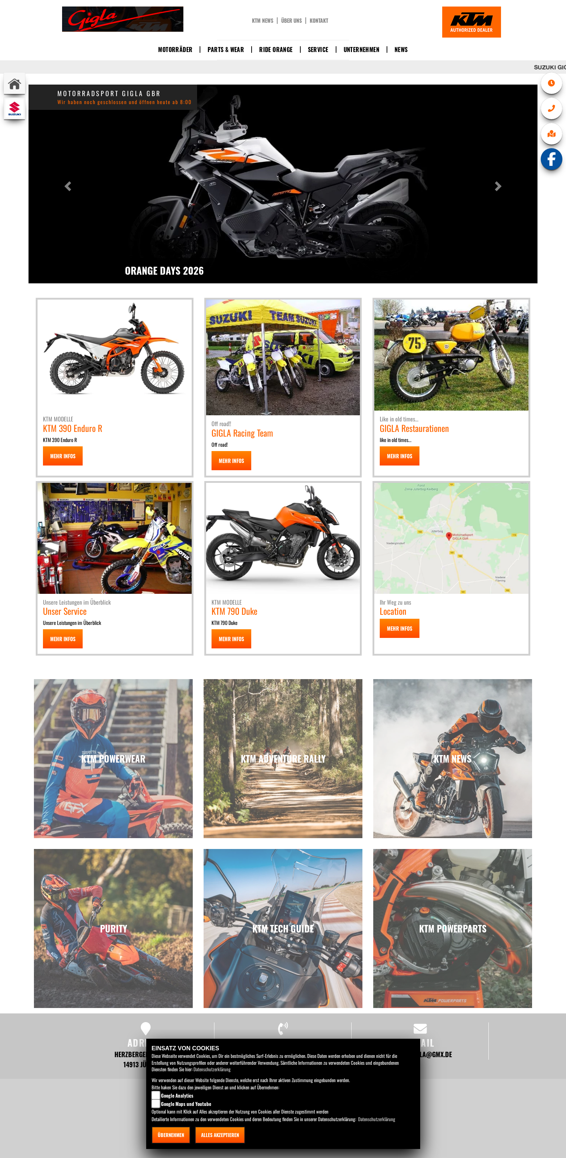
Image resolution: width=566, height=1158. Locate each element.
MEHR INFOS (62, 456)
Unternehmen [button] (361, 49)
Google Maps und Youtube (186, 1103)
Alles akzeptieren (220, 1134)
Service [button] (318, 49)
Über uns (291, 20)
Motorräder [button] (175, 49)
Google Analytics (177, 1095)
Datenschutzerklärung (212, 1069)
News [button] (401, 49)
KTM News (262, 20)
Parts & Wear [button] (226, 49)
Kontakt (319, 20)
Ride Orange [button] (275, 49)
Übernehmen (171, 1134)
